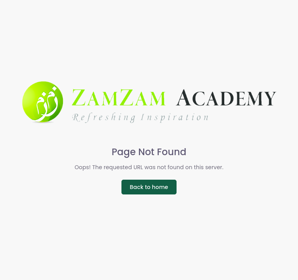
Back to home (149, 187)
